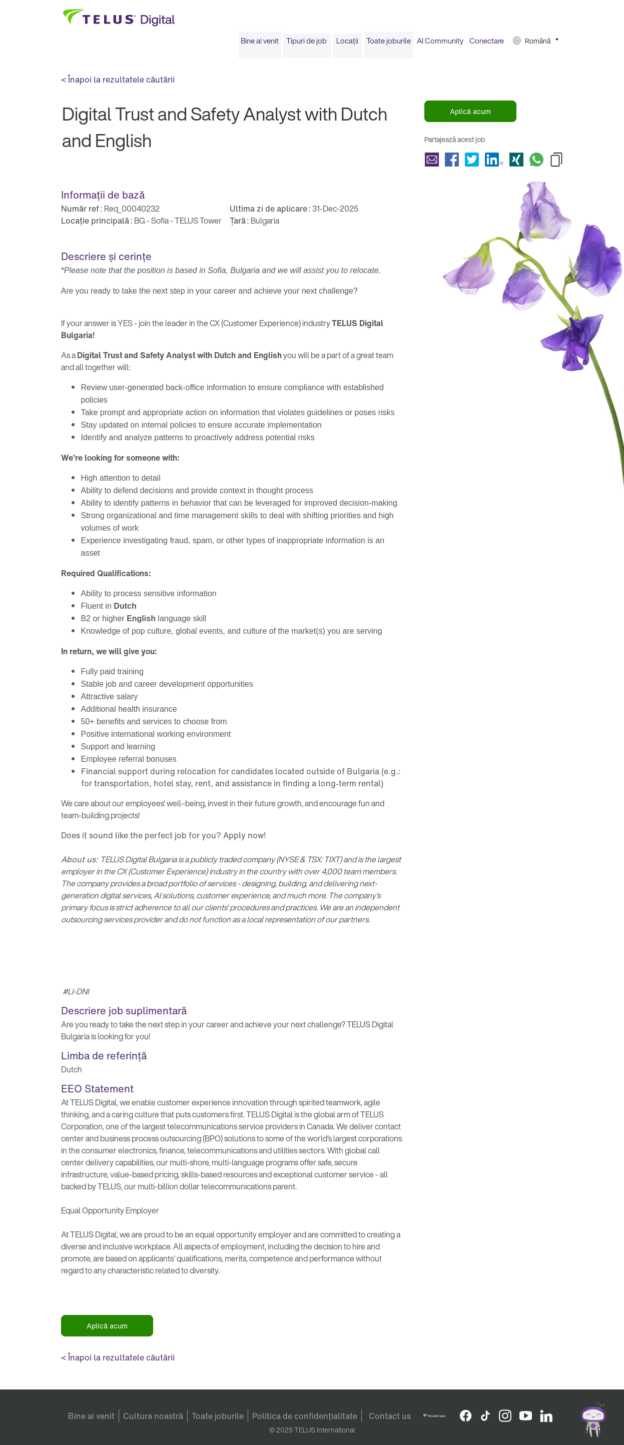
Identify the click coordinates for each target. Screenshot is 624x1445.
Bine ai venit (260, 44)
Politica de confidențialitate (304, 1416)
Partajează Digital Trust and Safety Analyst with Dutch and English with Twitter (472, 163)
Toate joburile (388, 44)
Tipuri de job (306, 44)
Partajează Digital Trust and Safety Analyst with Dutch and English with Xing (516, 163)
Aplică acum (470, 115)
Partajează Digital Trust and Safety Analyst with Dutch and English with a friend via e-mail (432, 163)
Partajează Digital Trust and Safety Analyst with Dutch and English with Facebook (452, 163)
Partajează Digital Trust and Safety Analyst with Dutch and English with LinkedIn (494, 163)
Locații (347, 44)
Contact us (390, 1416)
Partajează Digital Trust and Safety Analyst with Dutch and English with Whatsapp (536, 163)
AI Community (440, 44)
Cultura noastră (153, 1416)
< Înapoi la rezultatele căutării (118, 83)
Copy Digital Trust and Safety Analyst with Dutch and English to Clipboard (556, 163)
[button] (535, 44)
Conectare (486, 44)
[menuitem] (260, 44)
